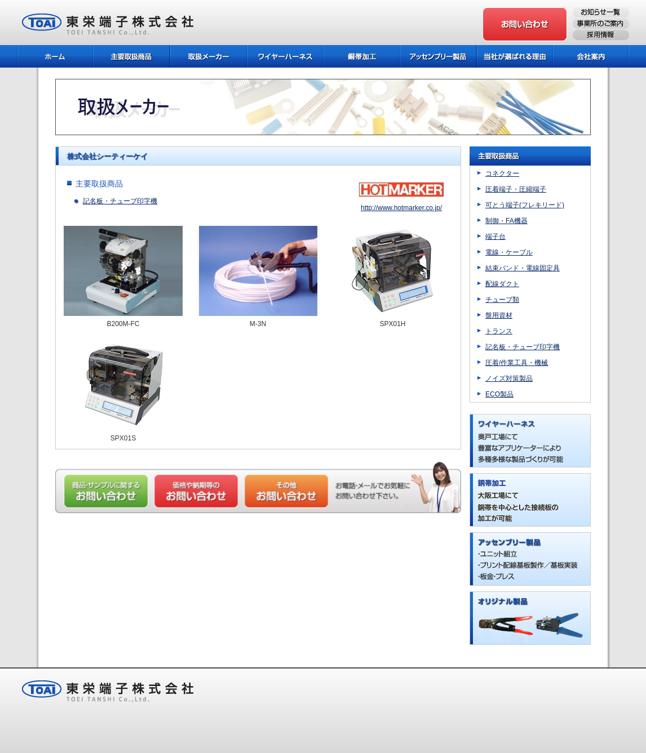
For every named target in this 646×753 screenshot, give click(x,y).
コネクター (502, 173)
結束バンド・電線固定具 (522, 268)
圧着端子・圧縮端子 (515, 189)
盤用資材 (498, 315)
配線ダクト (502, 284)
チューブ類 (502, 300)
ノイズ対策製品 (509, 378)
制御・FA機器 (506, 221)
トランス (498, 331)
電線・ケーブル (509, 252)
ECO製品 (499, 394)
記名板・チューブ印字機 (120, 201)
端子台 (495, 236)
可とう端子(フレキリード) (524, 205)
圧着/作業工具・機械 (516, 363)
